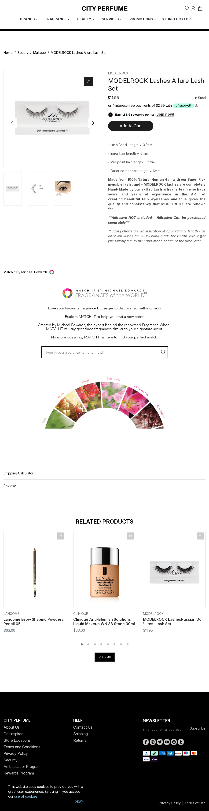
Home (8, 53)
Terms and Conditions (22, 747)
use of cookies (25, 796)
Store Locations (17, 740)
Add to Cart (131, 125)
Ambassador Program (22, 766)
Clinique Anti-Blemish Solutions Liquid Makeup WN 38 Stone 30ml (104, 621)
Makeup (39, 53)
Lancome (11, 614)
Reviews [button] (10, 486)
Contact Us (82, 727)
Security (11, 760)
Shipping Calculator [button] (18, 473)
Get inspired (13, 733)
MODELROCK (118, 73)
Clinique (80, 614)
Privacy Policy (16, 753)
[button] (104, 272)
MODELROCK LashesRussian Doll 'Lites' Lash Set (173, 621)
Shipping (80, 733)
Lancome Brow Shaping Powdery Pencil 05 (34, 621)
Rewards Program (19, 773)
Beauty (23, 53)
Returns (79, 740)
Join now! (165, 114)
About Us (12, 727)
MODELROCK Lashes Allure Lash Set (78, 53)
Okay (79, 801)
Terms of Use (195, 803)
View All (105, 657)
